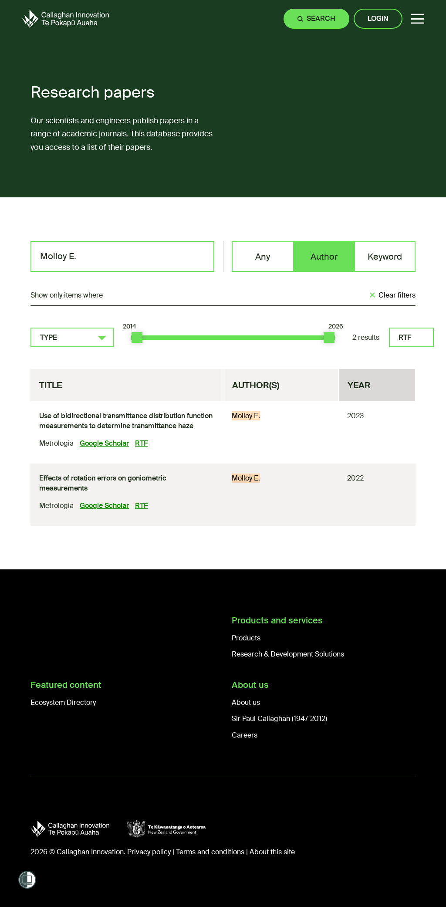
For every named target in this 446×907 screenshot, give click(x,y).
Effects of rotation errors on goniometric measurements (102, 483)
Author (324, 256)
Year (359, 385)
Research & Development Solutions (288, 654)
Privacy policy (149, 851)
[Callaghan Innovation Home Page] (65, 18)
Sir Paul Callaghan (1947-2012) (279, 718)
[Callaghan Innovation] (78, 829)
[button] (417, 19)
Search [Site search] (321, 18)
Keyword (385, 256)
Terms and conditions (210, 851)
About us (246, 702)
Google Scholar (104, 443)
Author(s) (255, 385)
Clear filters (397, 295)
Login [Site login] (378, 18)
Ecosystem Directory (63, 702)
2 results (365, 337)
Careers (244, 735)
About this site (272, 851)
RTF (405, 337)
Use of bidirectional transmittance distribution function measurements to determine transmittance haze (126, 420)
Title (50, 385)
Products (246, 638)
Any (262, 256)
